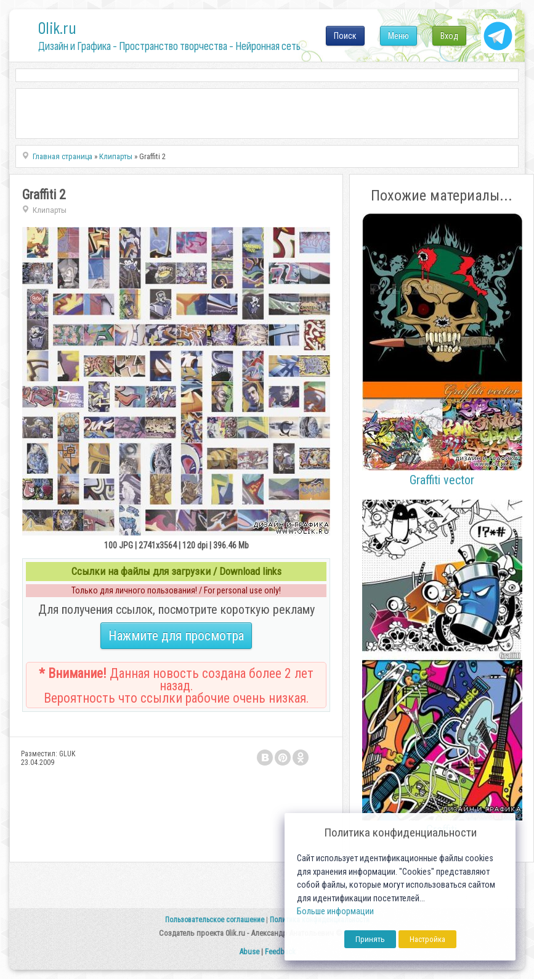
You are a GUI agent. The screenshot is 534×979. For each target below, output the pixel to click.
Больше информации (335, 911)
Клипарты (50, 210)
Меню (398, 36)
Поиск (345, 36)
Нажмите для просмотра (176, 635)
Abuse (249, 951)
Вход (449, 36)
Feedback (280, 951)
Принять (370, 939)
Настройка (427, 939)
